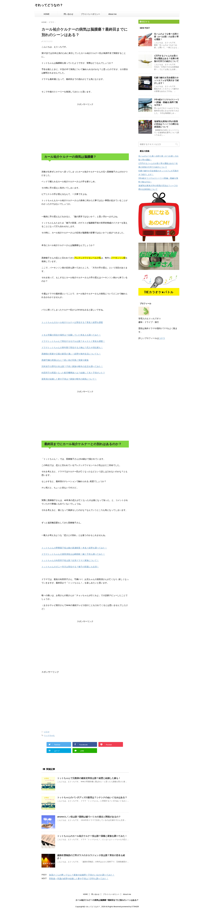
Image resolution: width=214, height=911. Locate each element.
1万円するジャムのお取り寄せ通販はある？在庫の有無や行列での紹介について (166, 58)
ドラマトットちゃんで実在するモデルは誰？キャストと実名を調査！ (73, 341)
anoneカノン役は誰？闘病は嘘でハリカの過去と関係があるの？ (89, 816)
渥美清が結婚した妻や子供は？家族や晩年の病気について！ (69, 379)
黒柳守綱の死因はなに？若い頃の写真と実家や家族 (65, 360)
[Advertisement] (85, 128)
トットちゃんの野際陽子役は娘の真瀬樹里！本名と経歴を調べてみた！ (74, 547)
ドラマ (46, 732)
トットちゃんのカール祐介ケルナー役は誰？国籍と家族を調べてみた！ (92, 836)
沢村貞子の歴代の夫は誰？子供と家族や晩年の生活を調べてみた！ (72, 366)
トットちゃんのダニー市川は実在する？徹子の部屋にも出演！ (70, 566)
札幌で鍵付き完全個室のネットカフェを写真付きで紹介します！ (166, 80)
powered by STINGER (130, 907)
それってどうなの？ (49, 5)
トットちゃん (49, 735)
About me (112, 14)
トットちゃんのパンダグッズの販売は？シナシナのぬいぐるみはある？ (92, 797)
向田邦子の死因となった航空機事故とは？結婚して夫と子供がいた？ (73, 372)
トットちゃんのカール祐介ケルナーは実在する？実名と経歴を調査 (72, 322)
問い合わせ (68, 14)
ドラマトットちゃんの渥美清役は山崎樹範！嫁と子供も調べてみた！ (73, 554)
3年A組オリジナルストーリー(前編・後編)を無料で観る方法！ (166, 102)
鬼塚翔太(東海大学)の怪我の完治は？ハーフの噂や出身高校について (166, 124)
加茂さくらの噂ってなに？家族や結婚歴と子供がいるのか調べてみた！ (82, 875)
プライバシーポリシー (90, 14)
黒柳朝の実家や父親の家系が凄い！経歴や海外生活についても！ (71, 353)
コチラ (162, 338)
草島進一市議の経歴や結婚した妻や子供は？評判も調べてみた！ (78, 878)
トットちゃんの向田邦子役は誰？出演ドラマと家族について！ (70, 560)
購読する (145, 21)
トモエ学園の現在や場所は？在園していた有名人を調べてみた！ (71, 335)
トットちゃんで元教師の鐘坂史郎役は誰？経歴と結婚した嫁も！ (89, 778)
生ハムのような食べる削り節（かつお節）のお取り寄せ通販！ (166, 37)
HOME (46, 14)
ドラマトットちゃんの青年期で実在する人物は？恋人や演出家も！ (72, 347)
